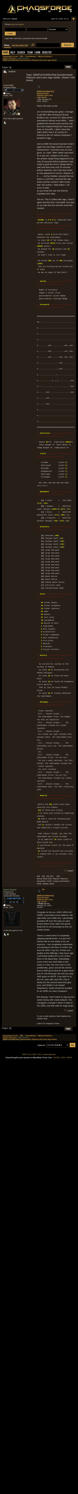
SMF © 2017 (37, 1054)
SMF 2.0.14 (26, 1054)
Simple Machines (49, 1054)
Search (21, 53)
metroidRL (8, 85)
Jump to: (41, 1045)
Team (30, 53)
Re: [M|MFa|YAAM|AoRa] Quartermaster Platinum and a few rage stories (45, 895)
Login (37, 53)
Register (47, 53)
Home (5, 53)
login (13, 24)
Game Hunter (22, 58)
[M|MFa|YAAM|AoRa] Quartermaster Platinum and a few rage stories (45, 94)
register (21, 24)
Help (12, 53)
